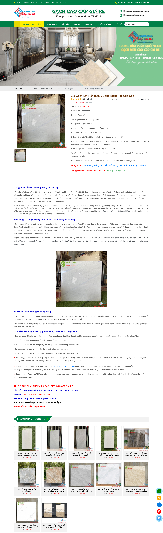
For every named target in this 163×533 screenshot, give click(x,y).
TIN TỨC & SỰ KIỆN (104, 24)
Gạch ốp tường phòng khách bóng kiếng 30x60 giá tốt (109, 454)
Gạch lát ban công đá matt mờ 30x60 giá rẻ (81, 454)
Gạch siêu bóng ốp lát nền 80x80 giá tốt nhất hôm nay (136, 454)
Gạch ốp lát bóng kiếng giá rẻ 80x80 (27, 490)
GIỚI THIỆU (65, 24)
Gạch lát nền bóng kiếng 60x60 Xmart (108, 490)
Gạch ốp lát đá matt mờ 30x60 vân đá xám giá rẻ (54, 454)
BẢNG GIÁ (88, 24)
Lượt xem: (140, 99)
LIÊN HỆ (119, 24)
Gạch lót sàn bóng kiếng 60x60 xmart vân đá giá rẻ (136, 490)
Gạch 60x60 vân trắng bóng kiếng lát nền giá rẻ (27, 526)
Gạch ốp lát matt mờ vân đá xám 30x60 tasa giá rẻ (27, 454)
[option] (41, 121)
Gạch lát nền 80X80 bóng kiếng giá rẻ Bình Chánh (54, 490)
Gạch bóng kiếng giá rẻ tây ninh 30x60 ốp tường (54, 526)
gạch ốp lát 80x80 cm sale (64, 366)
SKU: (113, 99)
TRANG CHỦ (52, 24)
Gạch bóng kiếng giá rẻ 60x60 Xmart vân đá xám (81, 490)
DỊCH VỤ (76, 24)
